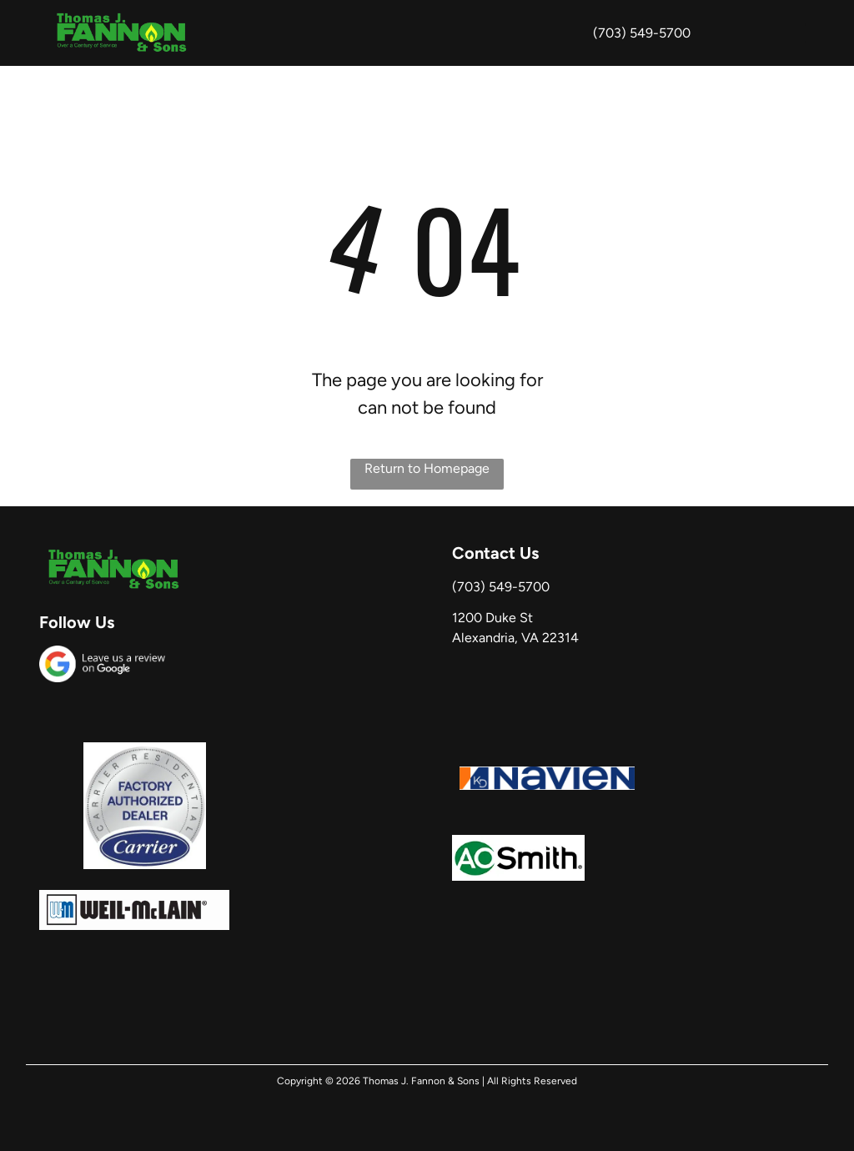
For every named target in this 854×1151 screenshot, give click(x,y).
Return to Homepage (427, 468)
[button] (793, 33)
